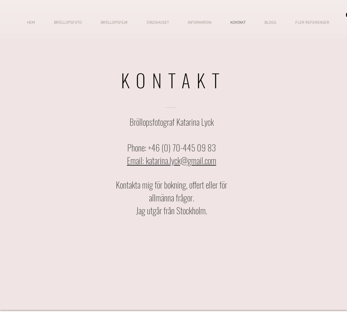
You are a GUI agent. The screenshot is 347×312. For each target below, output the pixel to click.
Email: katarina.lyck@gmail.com (171, 160)
